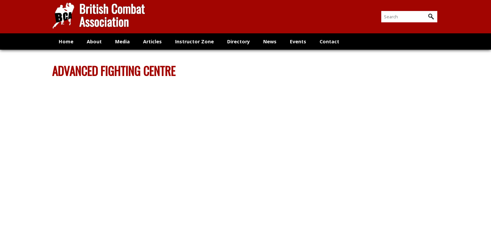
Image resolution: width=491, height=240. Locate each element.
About (94, 41)
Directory (238, 41)
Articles (152, 41)
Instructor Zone (194, 41)
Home (66, 41)
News (270, 41)
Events (298, 41)
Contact (329, 41)
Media (122, 41)
